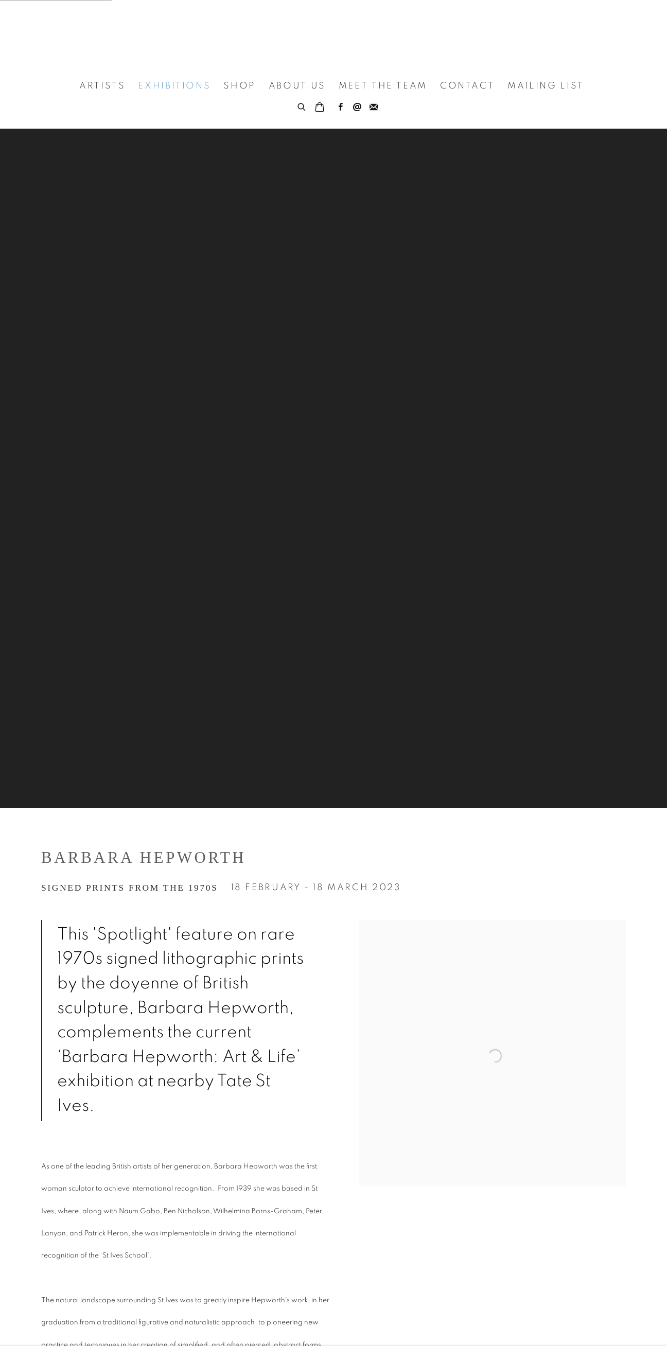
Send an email (357, 107)
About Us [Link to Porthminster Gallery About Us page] (297, 86)
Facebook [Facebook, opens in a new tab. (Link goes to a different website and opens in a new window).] (340, 107)
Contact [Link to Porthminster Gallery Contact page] (467, 86)
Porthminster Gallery (333, 35)
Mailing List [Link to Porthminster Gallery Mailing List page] (545, 86)
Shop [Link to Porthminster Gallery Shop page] (239, 86)
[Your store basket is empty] (319, 108)
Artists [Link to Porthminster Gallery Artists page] (102, 86)
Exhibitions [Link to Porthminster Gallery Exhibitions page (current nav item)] (174, 86)
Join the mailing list (373, 107)
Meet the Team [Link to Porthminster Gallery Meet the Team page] (383, 86)
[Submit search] (302, 106)
